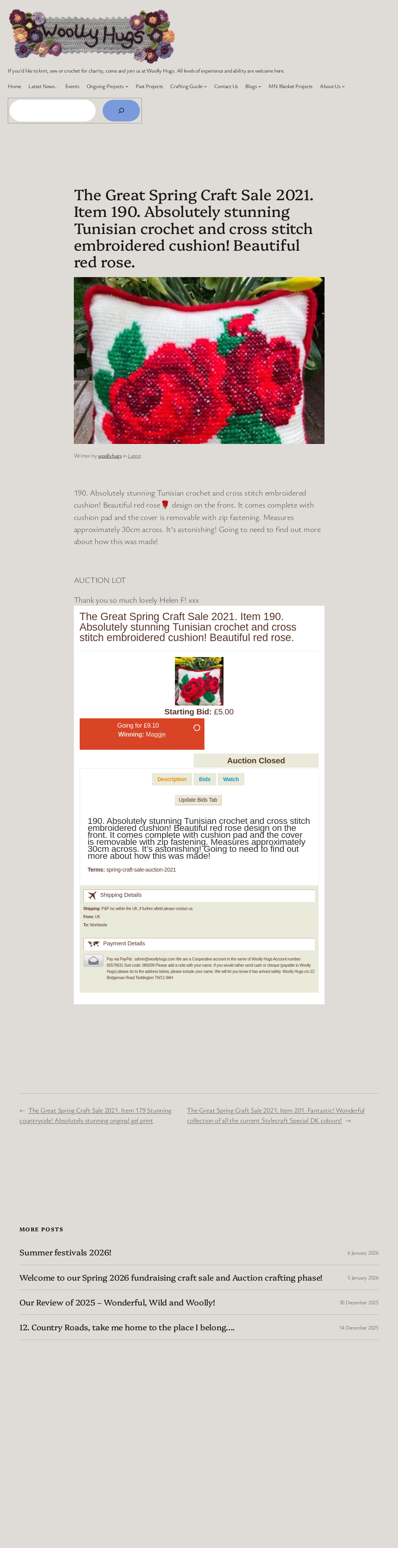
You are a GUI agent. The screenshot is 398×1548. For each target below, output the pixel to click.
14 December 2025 (359, 1327)
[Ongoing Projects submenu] (126, 86)
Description (172, 779)
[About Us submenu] (343, 86)
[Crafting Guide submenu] (205, 86)
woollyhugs (110, 455)
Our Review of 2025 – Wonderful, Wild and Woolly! (117, 1302)
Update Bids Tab (198, 800)
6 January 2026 (363, 1252)
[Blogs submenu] (259, 86)
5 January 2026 (363, 1277)
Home (14, 86)
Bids (204, 779)
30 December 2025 (359, 1302)
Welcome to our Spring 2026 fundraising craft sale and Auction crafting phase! (170, 1277)
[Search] (121, 110)
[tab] (172, 779)
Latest (134, 455)
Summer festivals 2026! (65, 1252)
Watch (231, 779)
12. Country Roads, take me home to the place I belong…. (127, 1327)
